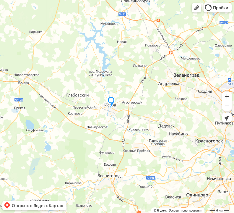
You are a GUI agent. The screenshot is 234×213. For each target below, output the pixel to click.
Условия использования (185, 210)
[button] (196, 7)
